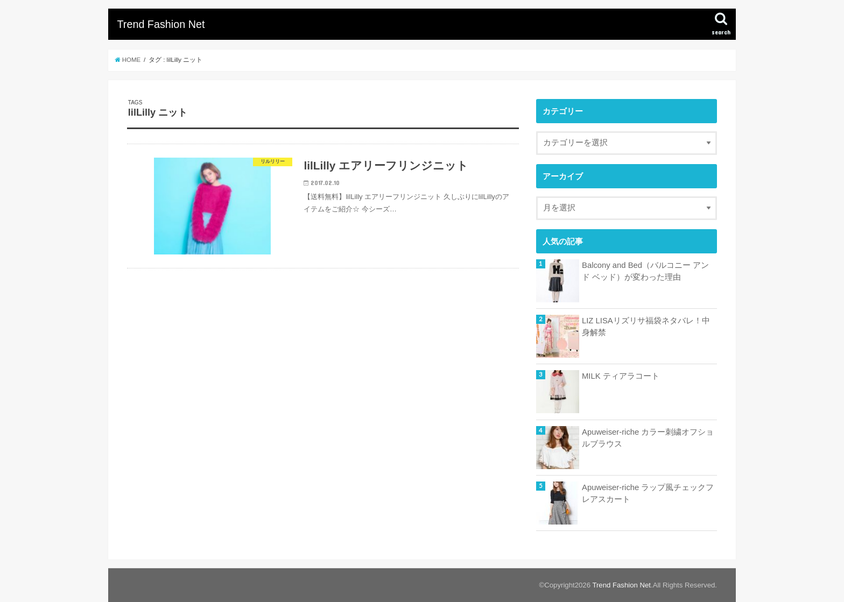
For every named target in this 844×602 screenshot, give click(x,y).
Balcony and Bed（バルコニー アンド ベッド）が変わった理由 (645, 271)
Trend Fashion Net (161, 24)
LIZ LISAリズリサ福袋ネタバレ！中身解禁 (646, 326)
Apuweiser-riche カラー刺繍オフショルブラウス (648, 438)
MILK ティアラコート (620, 376)
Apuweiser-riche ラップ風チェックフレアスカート (648, 493)
